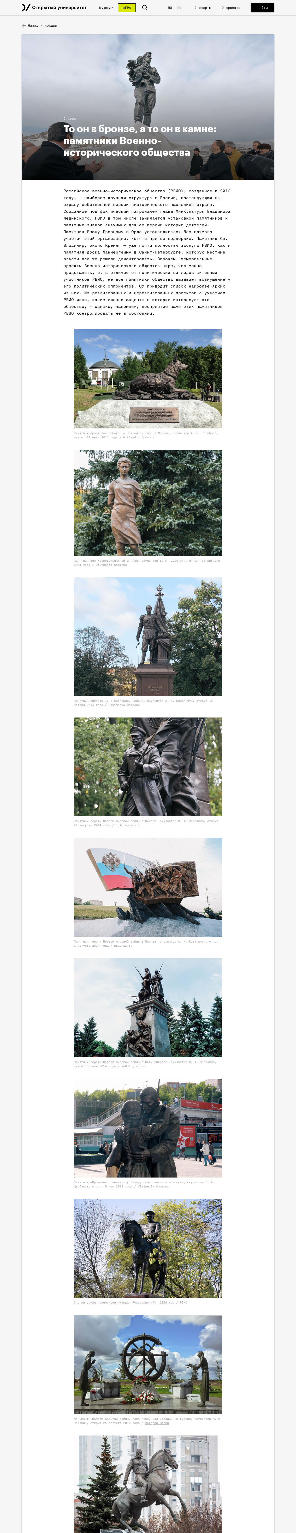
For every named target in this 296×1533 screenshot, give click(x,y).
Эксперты (202, 7)
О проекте (231, 7)
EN (179, 7)
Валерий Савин (157, 1423)
